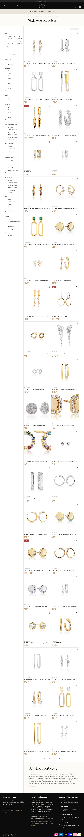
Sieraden (33, 11)
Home (27, 16)
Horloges (42, 11)
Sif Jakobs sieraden (41, 16)
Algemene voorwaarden (28, 835)
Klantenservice (9, 808)
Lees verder (32, 786)
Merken (51, 11)
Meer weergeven (9, 91)
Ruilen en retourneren (10, 813)
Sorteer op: (67, 29)
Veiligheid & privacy (15, 835)
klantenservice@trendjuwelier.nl (13, 810)
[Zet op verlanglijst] (49, 33)
